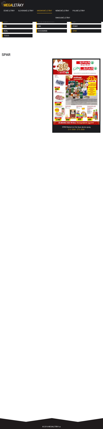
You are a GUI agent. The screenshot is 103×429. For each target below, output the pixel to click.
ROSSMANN (42, 31)
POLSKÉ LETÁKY (79, 11)
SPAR (75, 31)
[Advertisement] (51, 45)
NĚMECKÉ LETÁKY (62, 11)
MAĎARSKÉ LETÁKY (44, 11)
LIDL (5, 26)
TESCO (6, 36)
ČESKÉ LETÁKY (9, 11)
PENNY (75, 26)
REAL (6, 31)
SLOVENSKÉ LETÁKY (25, 11)
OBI (39, 26)
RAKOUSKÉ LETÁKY (63, 18)
